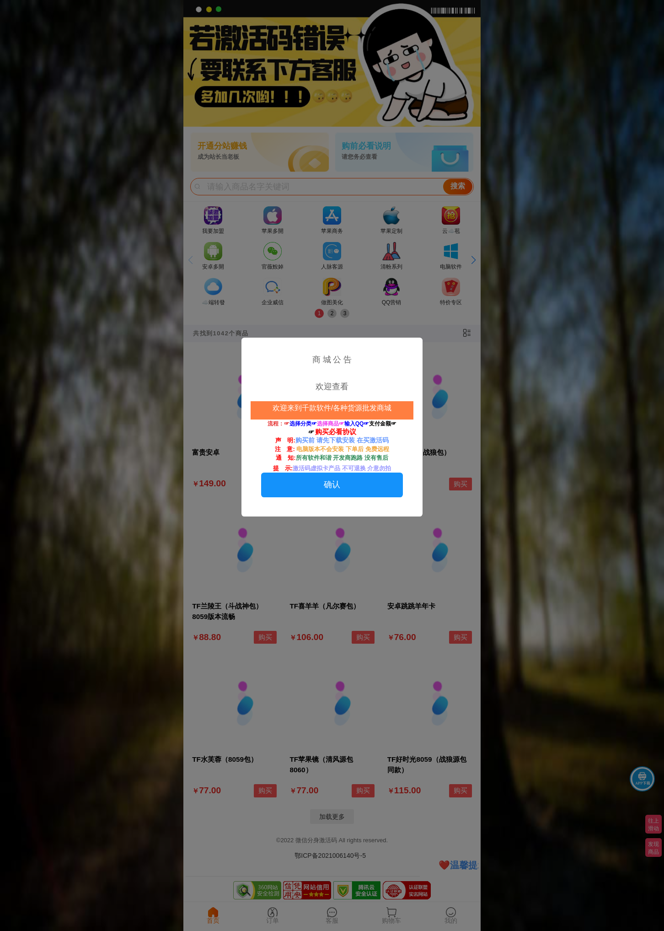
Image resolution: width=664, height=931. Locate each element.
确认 (332, 484)
